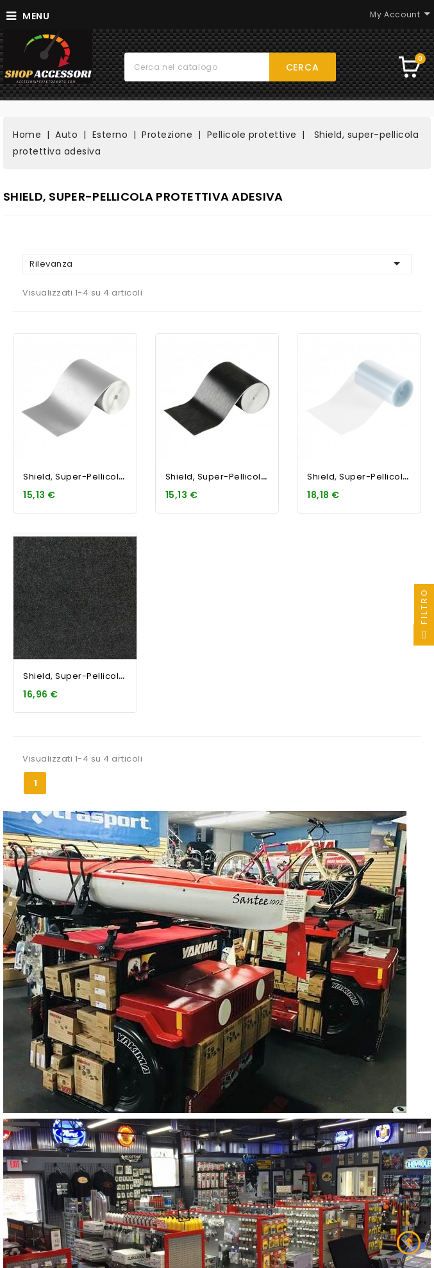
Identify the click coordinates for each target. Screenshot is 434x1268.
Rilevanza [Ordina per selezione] (217, 263)
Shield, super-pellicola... (77, 477)
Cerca (302, 67)
